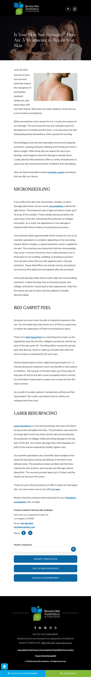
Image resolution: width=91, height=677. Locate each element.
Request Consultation (45, 559)
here (58, 489)
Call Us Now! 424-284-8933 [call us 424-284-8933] (46, 568)
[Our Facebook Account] (35, 628)
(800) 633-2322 (47, 642)
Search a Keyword (23, 545)
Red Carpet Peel (34, 337)
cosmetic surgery (56, 172)
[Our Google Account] (45, 628)
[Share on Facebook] (23, 533)
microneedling (56, 206)
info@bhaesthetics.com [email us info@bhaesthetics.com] (24, 527)
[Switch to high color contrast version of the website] (67, 9)
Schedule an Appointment (23, 673)
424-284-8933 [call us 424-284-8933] (68, 673)
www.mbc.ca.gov (64, 642)
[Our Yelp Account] (56, 628)
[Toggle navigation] (74, 9)
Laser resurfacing (23, 426)
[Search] (73, 549)
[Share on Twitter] (30, 533)
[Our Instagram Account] (51, 628)
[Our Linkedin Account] (40, 628)
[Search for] (45, 549)
